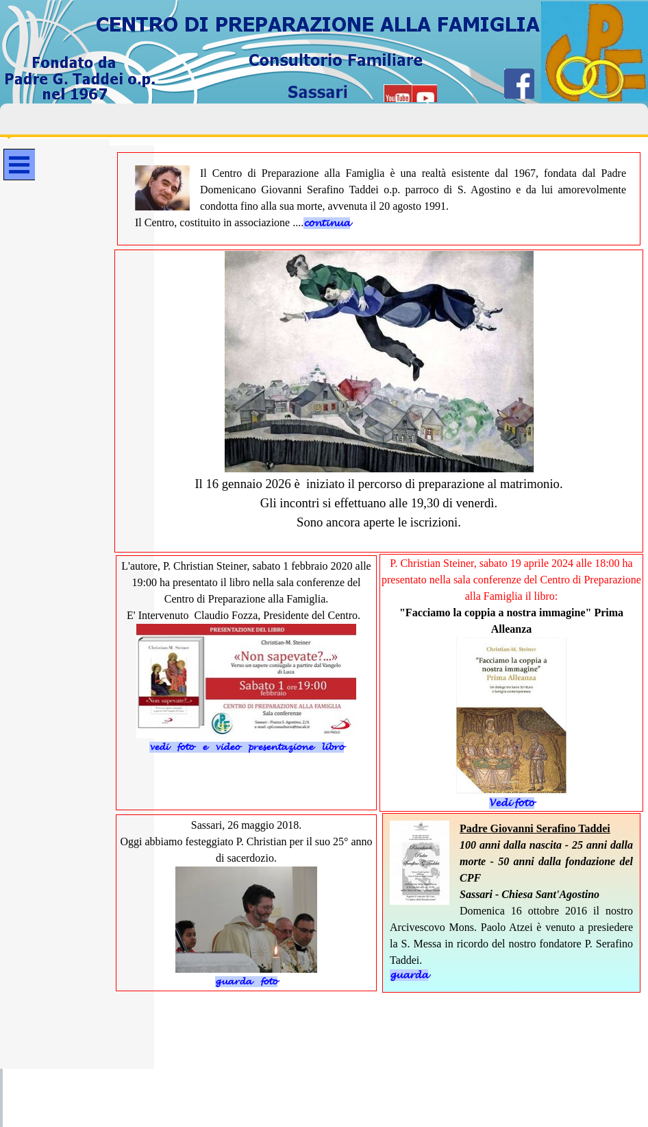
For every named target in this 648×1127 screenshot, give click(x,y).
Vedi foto (511, 803)
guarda (409, 975)
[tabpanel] (380, 198)
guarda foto (246, 981)
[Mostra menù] (19, 164)
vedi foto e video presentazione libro (246, 747)
